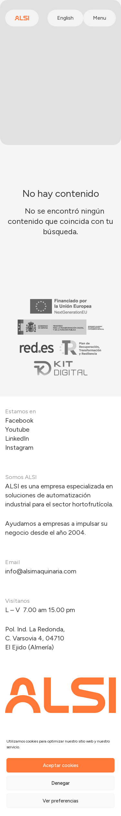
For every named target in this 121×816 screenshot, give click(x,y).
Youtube (17, 429)
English (65, 18)
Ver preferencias (60, 801)
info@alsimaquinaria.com (40, 571)
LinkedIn (17, 438)
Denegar (60, 783)
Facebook (19, 420)
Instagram (19, 447)
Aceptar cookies (60, 765)
